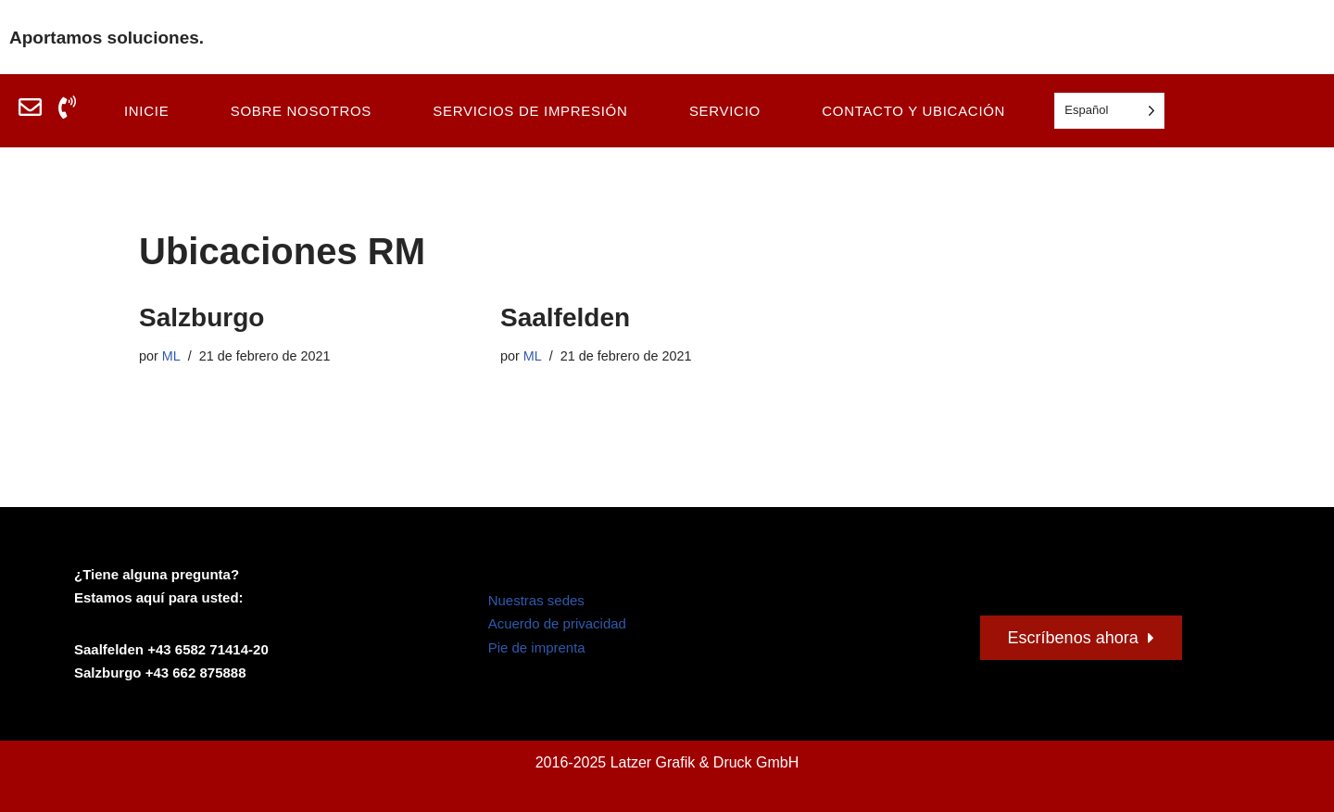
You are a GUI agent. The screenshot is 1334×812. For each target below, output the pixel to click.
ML (171, 356)
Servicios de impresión (530, 111)
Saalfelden (565, 317)
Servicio (725, 111)
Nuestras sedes (536, 600)
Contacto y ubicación (913, 111)
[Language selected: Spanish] (1109, 111)
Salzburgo (201, 317)
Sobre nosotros (301, 111)
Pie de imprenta (536, 647)
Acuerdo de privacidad (557, 623)
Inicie (146, 111)
